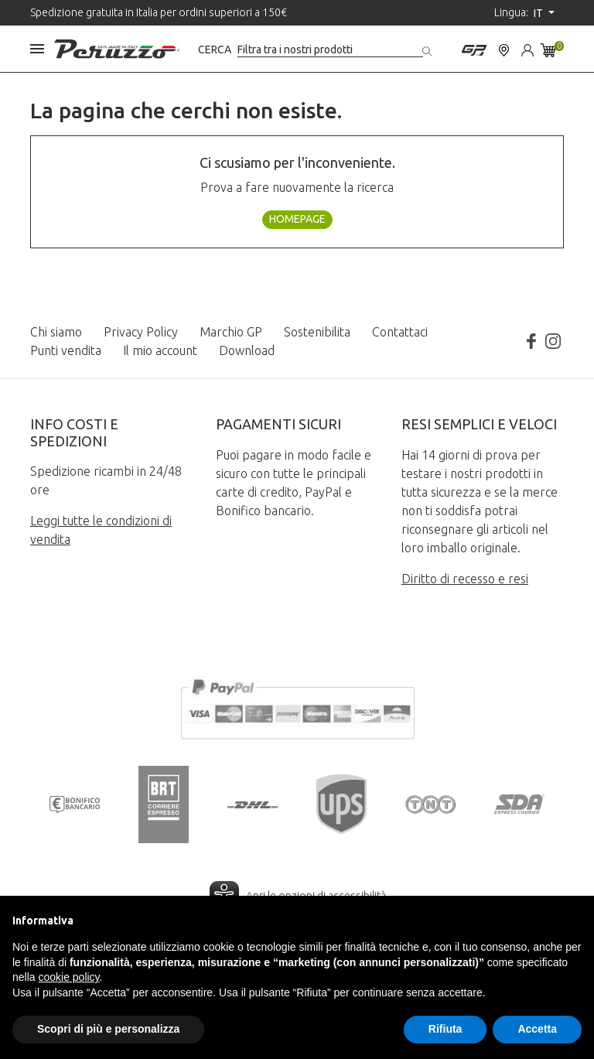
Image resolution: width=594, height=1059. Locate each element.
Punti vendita (65, 350)
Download (247, 350)
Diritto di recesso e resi (464, 579)
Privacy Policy (141, 332)
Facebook (531, 341)
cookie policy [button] (68, 977)
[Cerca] (330, 50)
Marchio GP (231, 332)
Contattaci (400, 332)
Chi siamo (56, 332)
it (539, 13)
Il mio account (160, 350)
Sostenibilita (317, 332)
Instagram (553, 341)
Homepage (297, 219)
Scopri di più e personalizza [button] (108, 1029)
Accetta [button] (537, 1029)
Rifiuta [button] (445, 1029)
